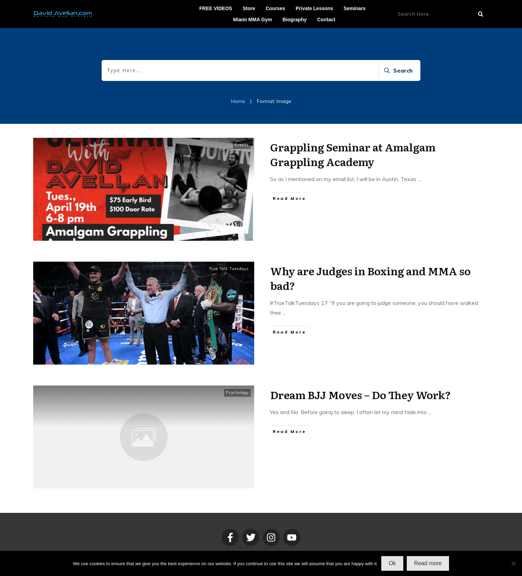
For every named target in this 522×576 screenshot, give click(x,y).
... (419, 178)
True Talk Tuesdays (229, 268)
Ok (392, 563)
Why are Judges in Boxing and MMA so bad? (370, 278)
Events (242, 144)
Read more (428, 563)
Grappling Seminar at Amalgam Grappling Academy (352, 154)
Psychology (237, 392)
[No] (513, 563)
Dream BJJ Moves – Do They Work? (360, 394)
